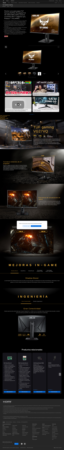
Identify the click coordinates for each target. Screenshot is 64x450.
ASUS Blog (53, 435)
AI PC (53, 425)
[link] (4, 2)
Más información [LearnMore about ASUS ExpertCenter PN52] (39, 391)
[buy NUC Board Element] (8, 363)
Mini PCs (4, 432)
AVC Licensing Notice (55, 433)
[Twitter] (25, 444)
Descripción (4, 6)
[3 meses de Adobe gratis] (6, 36)
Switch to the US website (36, 226)
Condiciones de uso (23, 447)
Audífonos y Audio (24, 433)
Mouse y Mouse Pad (25, 432)
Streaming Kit (24, 435)
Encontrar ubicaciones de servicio (45, 427)
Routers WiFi (24, 425)
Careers (33, 435)
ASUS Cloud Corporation (36, 432)
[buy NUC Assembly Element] (23, 363)
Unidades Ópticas (14, 432)
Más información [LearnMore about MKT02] (54, 391)
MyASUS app (44, 434)
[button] (57, 1)
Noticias (8, 6)
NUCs (3, 431)
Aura (52, 439)
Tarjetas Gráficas (14, 425)
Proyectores (4, 429)
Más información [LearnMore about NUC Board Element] (10, 391)
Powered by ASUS (51, 0)
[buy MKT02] (49, 363)
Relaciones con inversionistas (36, 428)
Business (60, 0)
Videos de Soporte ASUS (45, 433)
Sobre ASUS (34, 425)
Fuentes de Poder (14, 429)
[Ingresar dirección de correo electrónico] (8, 444)
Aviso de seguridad (45, 431)
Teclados (23, 431)
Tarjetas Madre (5, 435)
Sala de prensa (34, 429)
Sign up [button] (16, 443)
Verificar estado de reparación (46, 425)
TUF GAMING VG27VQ (8, 5)
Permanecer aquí (26, 226)
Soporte (12, 6)
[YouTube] (22, 444)
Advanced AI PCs (54, 436)
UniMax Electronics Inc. (35, 433)
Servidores (23, 428)
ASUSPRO (53, 432)
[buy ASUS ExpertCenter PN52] (38, 363)
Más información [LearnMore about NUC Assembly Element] (24, 391)
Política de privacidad (30, 447)
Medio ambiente (34, 439)
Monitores (4, 428)
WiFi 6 (13, 435)
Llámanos (43, 430)
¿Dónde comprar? (54, 428)
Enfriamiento (14, 428)
